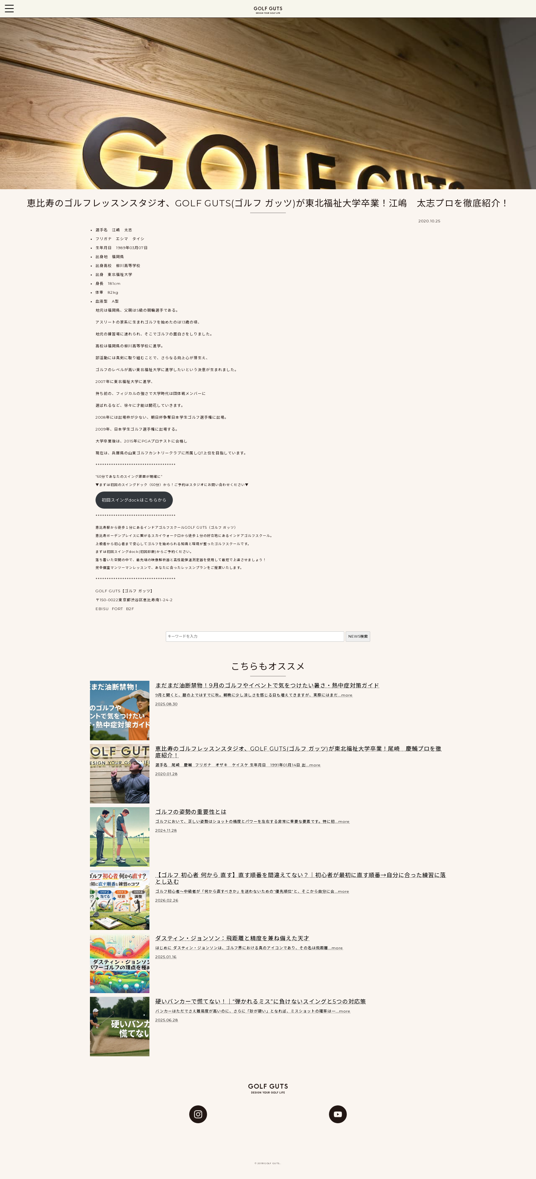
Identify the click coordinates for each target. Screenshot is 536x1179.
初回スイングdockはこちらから (134, 500)
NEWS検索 (358, 636)
